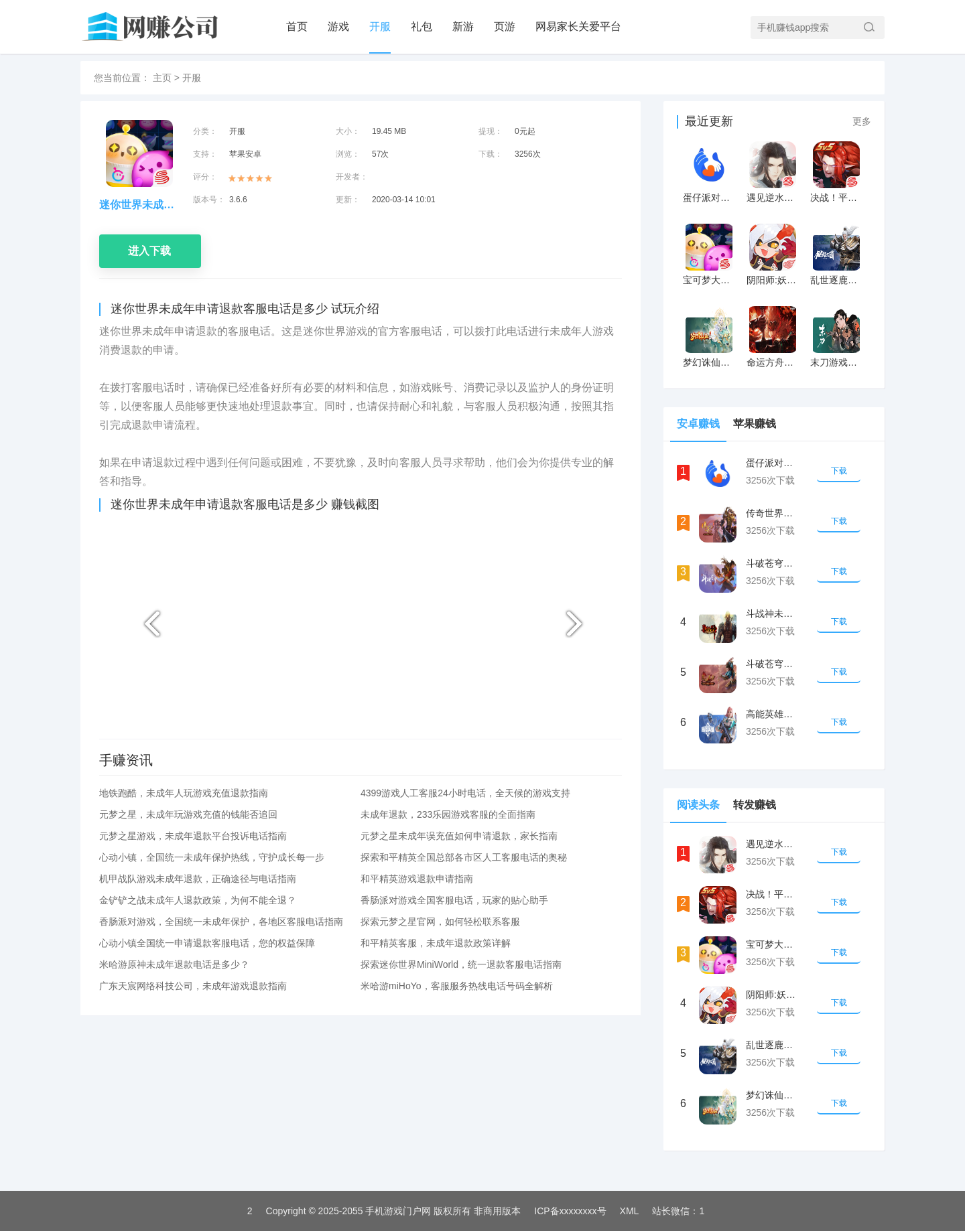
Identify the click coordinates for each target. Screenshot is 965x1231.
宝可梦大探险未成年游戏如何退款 (708, 280)
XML (629, 1211)
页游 (504, 26)
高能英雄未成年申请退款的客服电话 (772, 714)
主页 (162, 77)
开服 (380, 26)
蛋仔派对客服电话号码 (708, 197)
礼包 (421, 26)
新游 (463, 26)
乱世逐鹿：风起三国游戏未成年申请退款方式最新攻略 (836, 280)
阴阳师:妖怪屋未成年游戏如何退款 (772, 280)
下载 (839, 471)
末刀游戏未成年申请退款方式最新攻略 (836, 362)
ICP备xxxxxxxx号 (570, 1211)
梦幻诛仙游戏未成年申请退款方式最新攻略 (708, 362)
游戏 (338, 26)
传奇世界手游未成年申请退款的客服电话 (772, 513)
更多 (861, 121)
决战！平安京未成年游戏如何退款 (836, 197)
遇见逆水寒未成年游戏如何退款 (772, 197)
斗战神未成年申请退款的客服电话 (772, 613)
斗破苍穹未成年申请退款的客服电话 (772, 563)
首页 (297, 26)
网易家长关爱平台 (578, 26)
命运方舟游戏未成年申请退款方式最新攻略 (772, 362)
